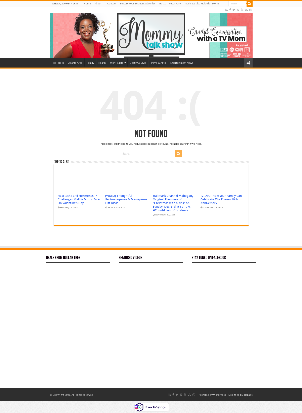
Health (102, 62)
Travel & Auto (158, 62)
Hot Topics (58, 62)
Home (87, 3)
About (98, 3)
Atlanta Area (75, 62)
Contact (111, 3)
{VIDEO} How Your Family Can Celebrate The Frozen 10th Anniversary (221, 199)
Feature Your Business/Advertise (137, 3)
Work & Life (116, 62)
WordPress (219, 394)
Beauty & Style (138, 62)
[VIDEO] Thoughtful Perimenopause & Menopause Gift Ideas (126, 199)
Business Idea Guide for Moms (202, 3)
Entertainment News (181, 62)
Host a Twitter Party (170, 3)
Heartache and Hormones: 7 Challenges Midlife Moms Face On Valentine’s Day (79, 199)
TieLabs (248, 394)
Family (90, 62)
